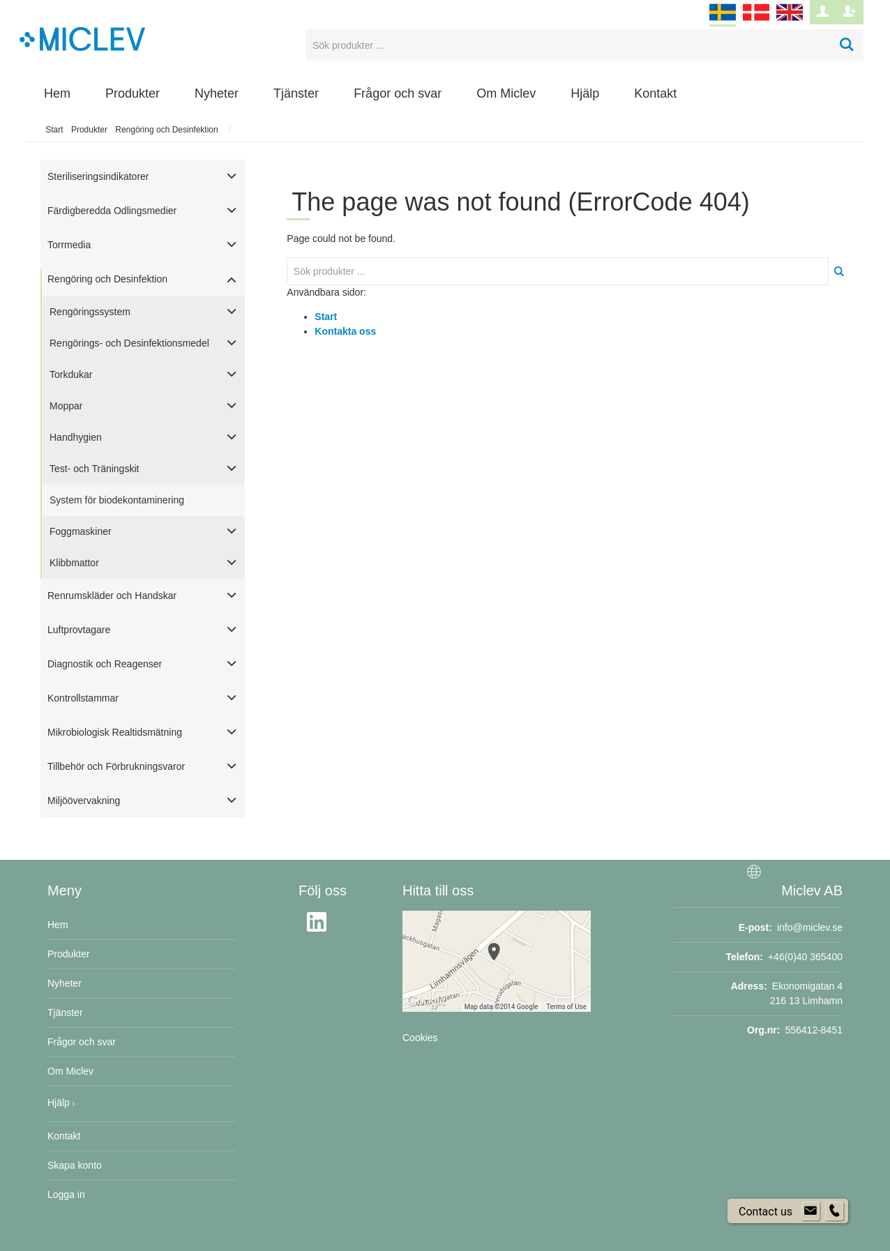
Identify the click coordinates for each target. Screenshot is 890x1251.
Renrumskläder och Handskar (111, 595)
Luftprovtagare (78, 629)
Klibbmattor (74, 562)
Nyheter (217, 93)
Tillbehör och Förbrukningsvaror (116, 766)
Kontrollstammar (83, 698)
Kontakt (655, 93)
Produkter (132, 93)
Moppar (66, 405)
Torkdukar (71, 374)
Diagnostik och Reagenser (104, 663)
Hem (57, 93)
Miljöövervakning (83, 800)
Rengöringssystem (90, 311)
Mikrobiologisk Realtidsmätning (114, 732)
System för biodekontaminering (117, 500)
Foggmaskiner (81, 531)
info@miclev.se (810, 927)
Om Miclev (506, 93)
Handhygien (76, 437)
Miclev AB (812, 890)
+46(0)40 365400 (805, 956)
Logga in (66, 1194)
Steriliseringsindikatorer (98, 176)
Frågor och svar (398, 93)
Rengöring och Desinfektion (166, 130)
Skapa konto (74, 1165)
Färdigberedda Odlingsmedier (111, 210)
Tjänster (296, 93)
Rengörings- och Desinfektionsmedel (129, 343)
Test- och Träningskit (94, 468)
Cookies (420, 1037)
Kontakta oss (345, 331)
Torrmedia (69, 244)
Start (54, 130)
